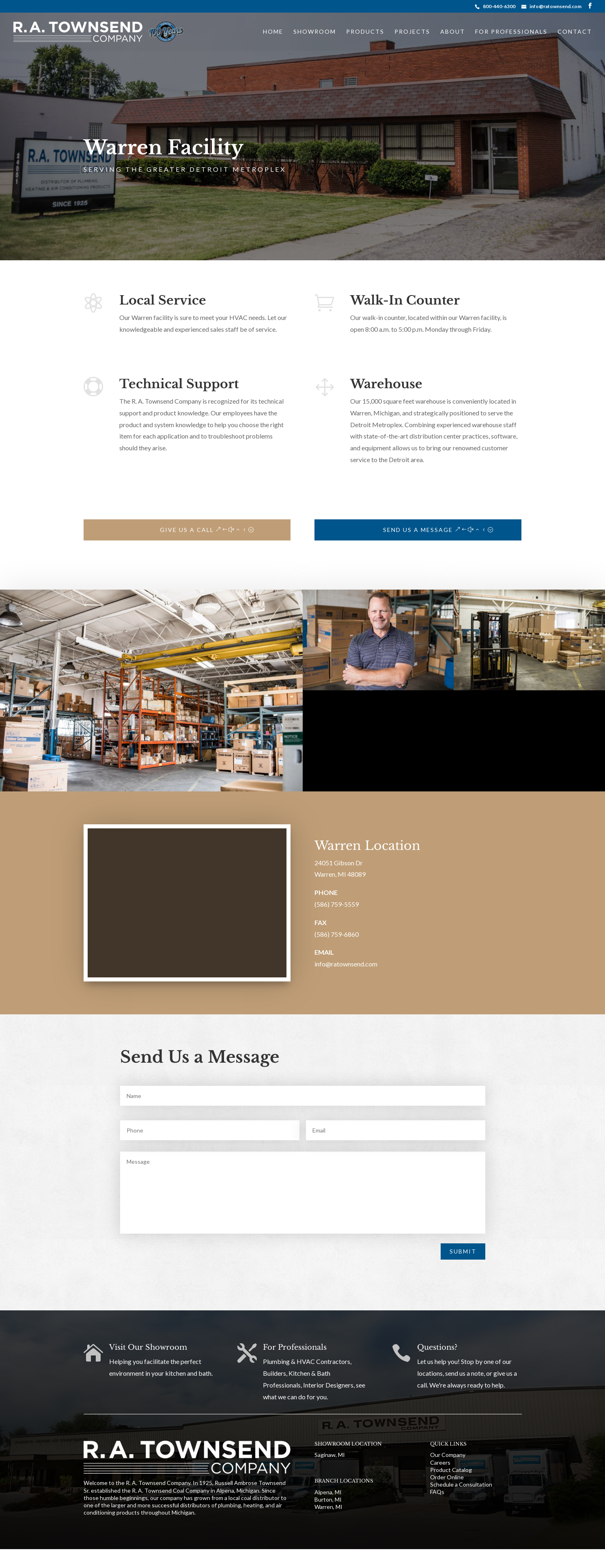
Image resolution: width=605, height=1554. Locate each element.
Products (365, 32)
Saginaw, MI (329, 1454)
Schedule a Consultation (461, 1484)
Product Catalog (451, 1469)
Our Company (447, 1454)
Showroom (314, 32)
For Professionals (511, 32)
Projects (412, 32)
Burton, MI (328, 1499)
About (452, 32)
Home (273, 32)
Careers (440, 1462)
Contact (575, 32)
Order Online (447, 1477)
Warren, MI (328, 1506)
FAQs (437, 1491)
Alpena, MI (328, 1492)
